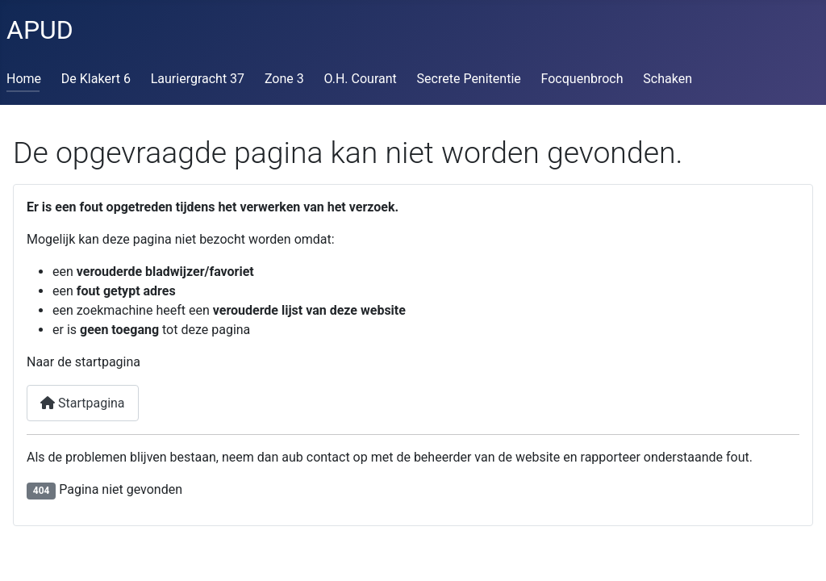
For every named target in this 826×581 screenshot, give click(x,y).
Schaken (667, 78)
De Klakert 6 (96, 78)
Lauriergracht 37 (197, 78)
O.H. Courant (360, 78)
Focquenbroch (582, 78)
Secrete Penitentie (469, 78)
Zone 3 (284, 78)
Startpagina (82, 403)
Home (23, 78)
